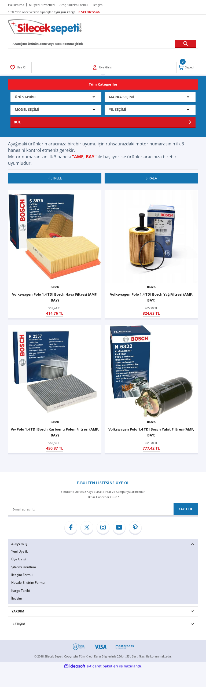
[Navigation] (103, 84)
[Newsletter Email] (103, 509)
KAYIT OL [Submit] (185, 509)
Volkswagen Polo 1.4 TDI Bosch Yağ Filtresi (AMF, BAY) (151, 297)
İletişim (16, 599)
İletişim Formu (21, 575)
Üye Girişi (18, 559)
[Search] (103, 43)
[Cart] (187, 67)
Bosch (54, 287)
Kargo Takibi (20, 591)
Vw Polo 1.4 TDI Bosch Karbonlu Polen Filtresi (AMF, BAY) (55, 432)
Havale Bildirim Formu (28, 583)
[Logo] (45, 27)
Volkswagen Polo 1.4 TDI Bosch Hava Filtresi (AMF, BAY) (55, 297)
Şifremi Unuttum (23, 567)
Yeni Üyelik (19, 551)
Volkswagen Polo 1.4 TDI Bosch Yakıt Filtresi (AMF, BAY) (151, 432)
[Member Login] (18, 67)
